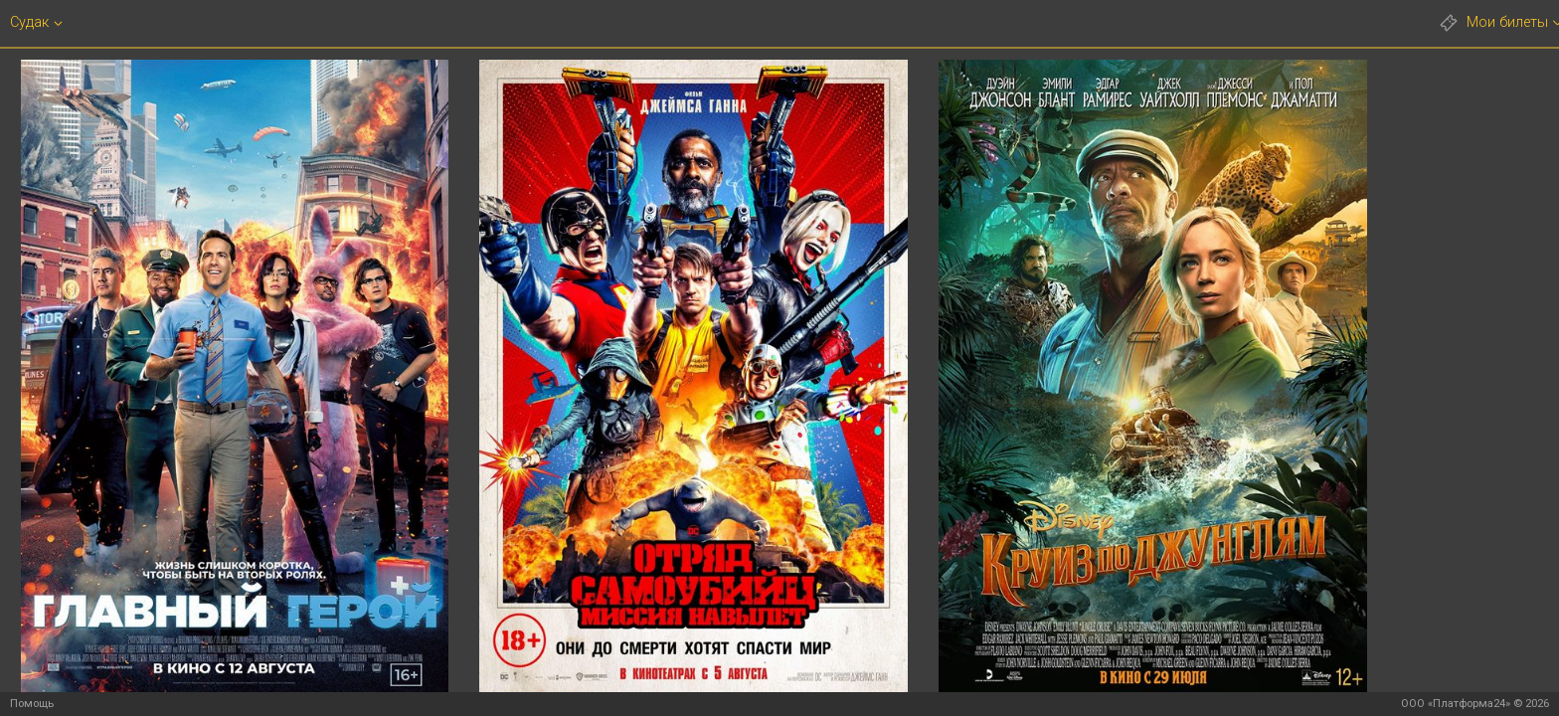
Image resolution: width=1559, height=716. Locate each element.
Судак (29, 23)
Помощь (32, 703)
